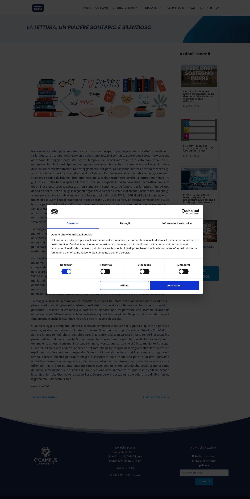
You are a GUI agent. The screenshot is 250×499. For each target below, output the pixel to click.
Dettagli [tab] (125, 223)
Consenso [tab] (72, 223)
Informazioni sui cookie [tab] (177, 223)
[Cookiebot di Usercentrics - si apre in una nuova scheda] (184, 211)
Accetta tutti (174, 285)
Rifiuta (124, 285)
